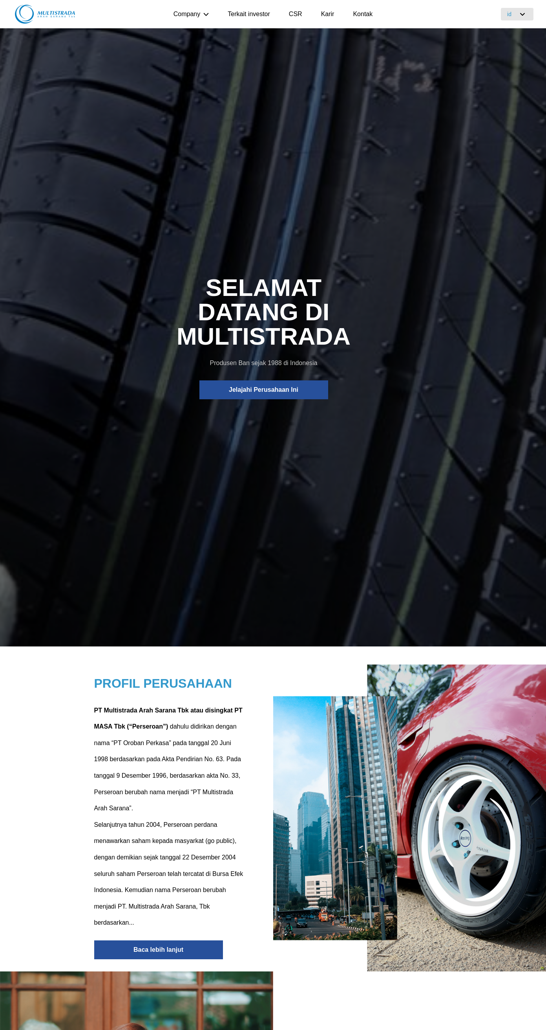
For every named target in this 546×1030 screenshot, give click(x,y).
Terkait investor (249, 14)
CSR (295, 14)
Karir (327, 14)
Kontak (363, 14)
